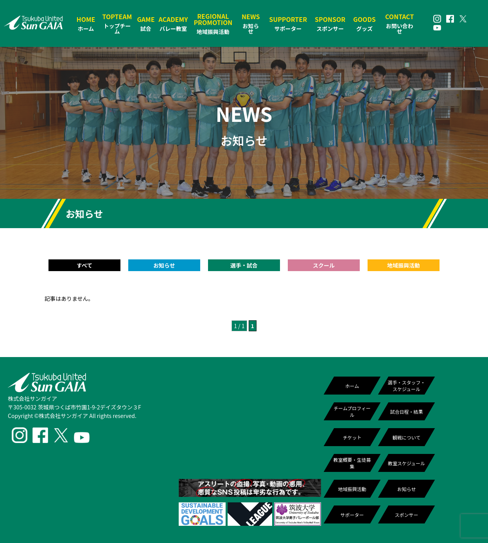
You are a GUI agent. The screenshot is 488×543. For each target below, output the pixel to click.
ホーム (352, 385)
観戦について (407, 437)
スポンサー (406, 514)
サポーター (352, 514)
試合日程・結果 (406, 411)
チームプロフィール (352, 411)
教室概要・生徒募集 (352, 463)
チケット (352, 437)
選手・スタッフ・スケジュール (406, 385)
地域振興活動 (352, 489)
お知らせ (406, 489)
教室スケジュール (406, 463)
